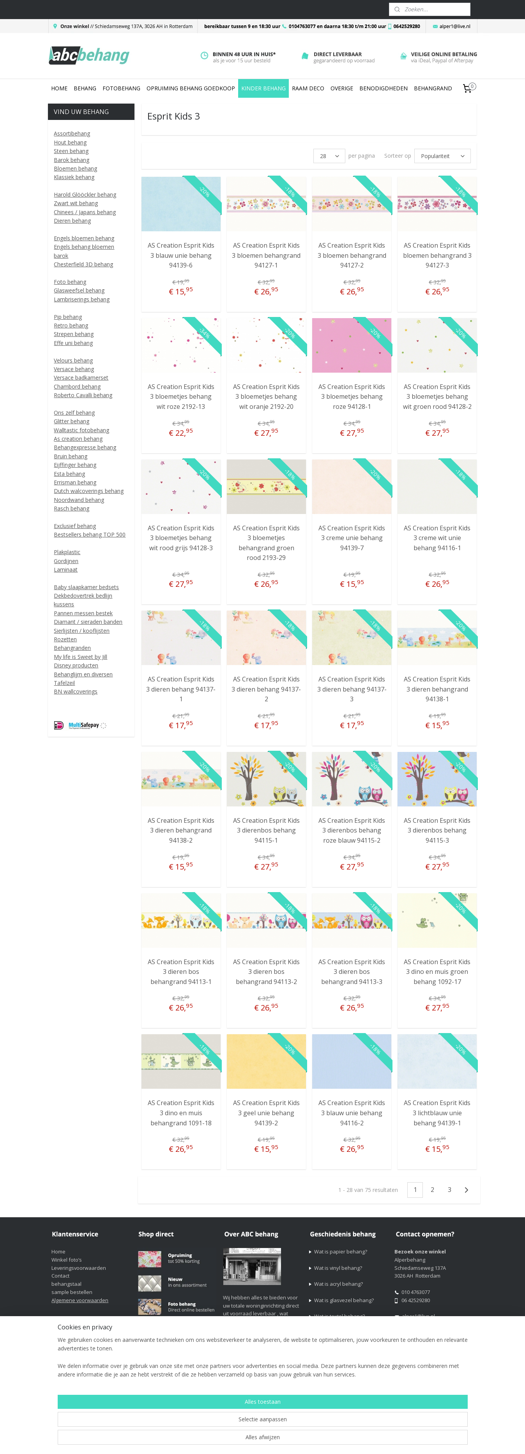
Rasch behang (71, 508)
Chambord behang (77, 386)
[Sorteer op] (443, 156)
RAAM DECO (308, 88)
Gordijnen (66, 561)
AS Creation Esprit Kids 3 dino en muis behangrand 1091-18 (181, 1112)
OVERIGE (342, 88)
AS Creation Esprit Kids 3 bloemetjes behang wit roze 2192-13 (181, 396)
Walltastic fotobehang (81, 430)
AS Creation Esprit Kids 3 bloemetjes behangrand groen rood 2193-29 (266, 543)
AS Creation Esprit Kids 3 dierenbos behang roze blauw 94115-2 (351, 830)
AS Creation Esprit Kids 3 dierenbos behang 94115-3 (437, 830)
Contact (60, 1275)
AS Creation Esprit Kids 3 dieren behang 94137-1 (181, 689)
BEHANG (85, 88)
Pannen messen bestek (83, 613)
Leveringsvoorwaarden (78, 1267)
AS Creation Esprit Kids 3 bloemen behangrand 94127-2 (352, 255)
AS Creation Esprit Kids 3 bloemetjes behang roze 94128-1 (351, 396)
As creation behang (78, 438)
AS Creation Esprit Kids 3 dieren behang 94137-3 (352, 689)
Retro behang (71, 325)
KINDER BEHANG (263, 88)
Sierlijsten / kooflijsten (82, 630)
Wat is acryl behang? (338, 1283)
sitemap (306, 1440)
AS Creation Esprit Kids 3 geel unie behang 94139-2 (266, 1112)
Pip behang (68, 316)
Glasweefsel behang (79, 290)
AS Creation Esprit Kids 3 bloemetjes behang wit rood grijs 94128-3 (181, 538)
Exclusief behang (75, 526)
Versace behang (74, 369)
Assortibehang (72, 133)
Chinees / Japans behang (85, 212)
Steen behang (71, 151)
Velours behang (73, 360)
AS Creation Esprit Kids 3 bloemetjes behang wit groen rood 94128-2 (437, 396)
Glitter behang (71, 421)
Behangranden (72, 647)
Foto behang (70, 281)
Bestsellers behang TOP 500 (90, 534)
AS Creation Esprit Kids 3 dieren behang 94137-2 (266, 689)
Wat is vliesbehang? (337, 1332)
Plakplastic (67, 552)
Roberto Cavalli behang (83, 395)
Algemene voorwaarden (79, 1300)
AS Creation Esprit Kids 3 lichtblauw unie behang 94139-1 (437, 1112)
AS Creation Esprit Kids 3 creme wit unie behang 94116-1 (437, 538)
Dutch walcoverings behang (89, 491)
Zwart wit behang (76, 203)
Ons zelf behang (74, 412)
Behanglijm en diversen (83, 674)
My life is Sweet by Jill (80, 656)
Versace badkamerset (81, 377)
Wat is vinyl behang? (338, 1267)
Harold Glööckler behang (85, 194)
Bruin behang (70, 456)
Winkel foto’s (66, 1259)
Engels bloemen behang (84, 238)
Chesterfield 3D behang (83, 264)
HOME (59, 88)
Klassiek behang (74, 177)
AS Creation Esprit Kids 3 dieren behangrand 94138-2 (181, 830)
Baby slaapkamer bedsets (86, 587)
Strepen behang (74, 334)
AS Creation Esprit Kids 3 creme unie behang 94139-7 (351, 538)
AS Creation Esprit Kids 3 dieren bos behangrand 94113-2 (266, 972)
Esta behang (69, 473)
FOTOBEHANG (121, 88)
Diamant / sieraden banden (88, 621)
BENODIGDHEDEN (383, 88)
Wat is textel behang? (339, 1316)
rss (322, 1440)
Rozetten (65, 639)
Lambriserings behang (82, 299)
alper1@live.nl (418, 1316)
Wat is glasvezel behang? (344, 1300)
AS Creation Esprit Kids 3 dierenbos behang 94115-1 (266, 830)
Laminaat (66, 569)
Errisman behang (75, 482)
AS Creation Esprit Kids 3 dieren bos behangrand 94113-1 (181, 972)
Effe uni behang (73, 343)
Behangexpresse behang (85, 447)
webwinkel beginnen (352, 1440)
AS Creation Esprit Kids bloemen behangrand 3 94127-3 (437, 255)
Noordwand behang (79, 499)
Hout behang (70, 142)
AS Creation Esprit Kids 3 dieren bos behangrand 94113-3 (351, 972)
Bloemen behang (75, 168)
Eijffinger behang (75, 464)
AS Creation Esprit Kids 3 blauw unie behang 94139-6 (181, 255)
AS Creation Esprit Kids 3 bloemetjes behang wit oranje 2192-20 (266, 396)
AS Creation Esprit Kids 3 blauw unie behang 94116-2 (351, 1112)
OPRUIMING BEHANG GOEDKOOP (191, 88)
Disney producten (76, 665)
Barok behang (71, 160)
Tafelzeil (64, 683)
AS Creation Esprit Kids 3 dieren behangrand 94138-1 (437, 689)
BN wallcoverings (75, 691)
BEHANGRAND (433, 88)
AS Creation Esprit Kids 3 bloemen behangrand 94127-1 (266, 255)
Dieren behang (72, 220)
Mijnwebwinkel (420, 1440)
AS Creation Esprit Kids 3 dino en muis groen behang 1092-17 (437, 972)
